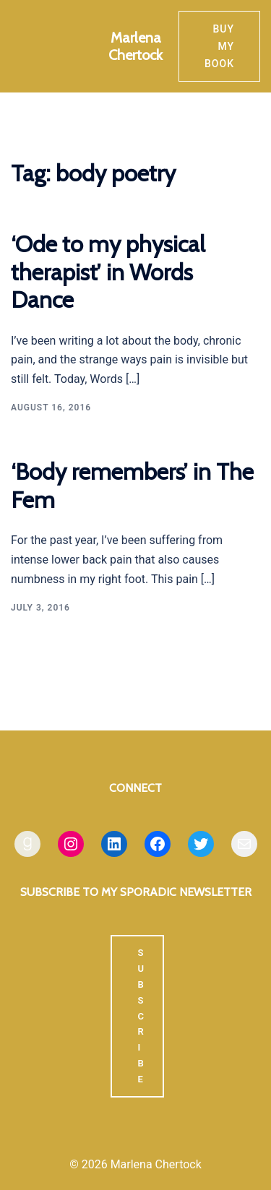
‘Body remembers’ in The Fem (132, 485)
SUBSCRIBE (140, 1016)
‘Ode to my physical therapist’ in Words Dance (108, 272)
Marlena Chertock (135, 46)
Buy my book (219, 46)
